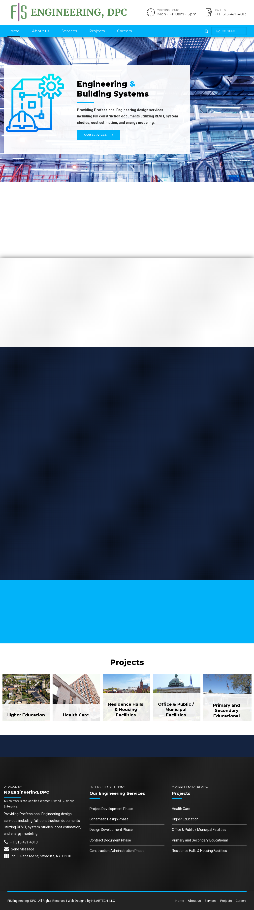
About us (40, 31)
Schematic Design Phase (109, 819)
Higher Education (185, 819)
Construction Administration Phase (117, 851)
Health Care (181, 809)
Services (69, 31)
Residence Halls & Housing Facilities (199, 851)
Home (13, 31)
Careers (124, 31)
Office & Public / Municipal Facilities (199, 830)
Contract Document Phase (110, 840)
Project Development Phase (111, 809)
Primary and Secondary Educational (200, 840)
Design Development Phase (111, 830)
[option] (127, 109)
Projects (97, 31)
